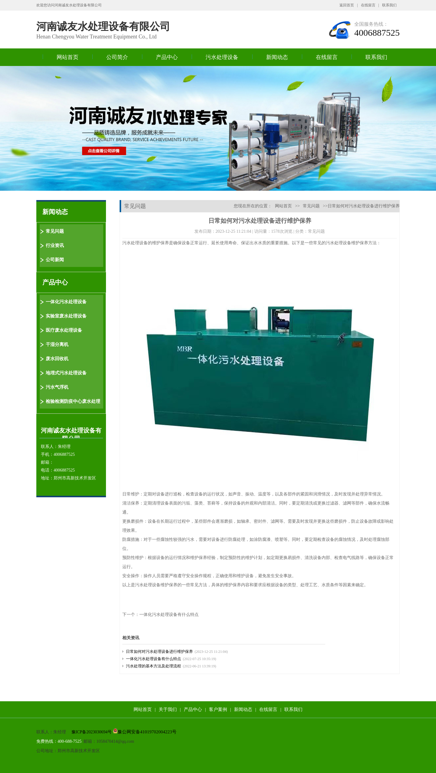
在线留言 (368, 5)
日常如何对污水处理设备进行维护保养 (159, 651)
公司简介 (117, 57)
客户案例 (218, 709)
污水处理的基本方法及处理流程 (153, 666)
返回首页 (346, 5)
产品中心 (167, 57)
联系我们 (389, 5)
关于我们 (168, 709)
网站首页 (67, 57)
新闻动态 (277, 57)
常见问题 (311, 206)
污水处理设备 (222, 57)
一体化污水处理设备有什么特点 (169, 614)
